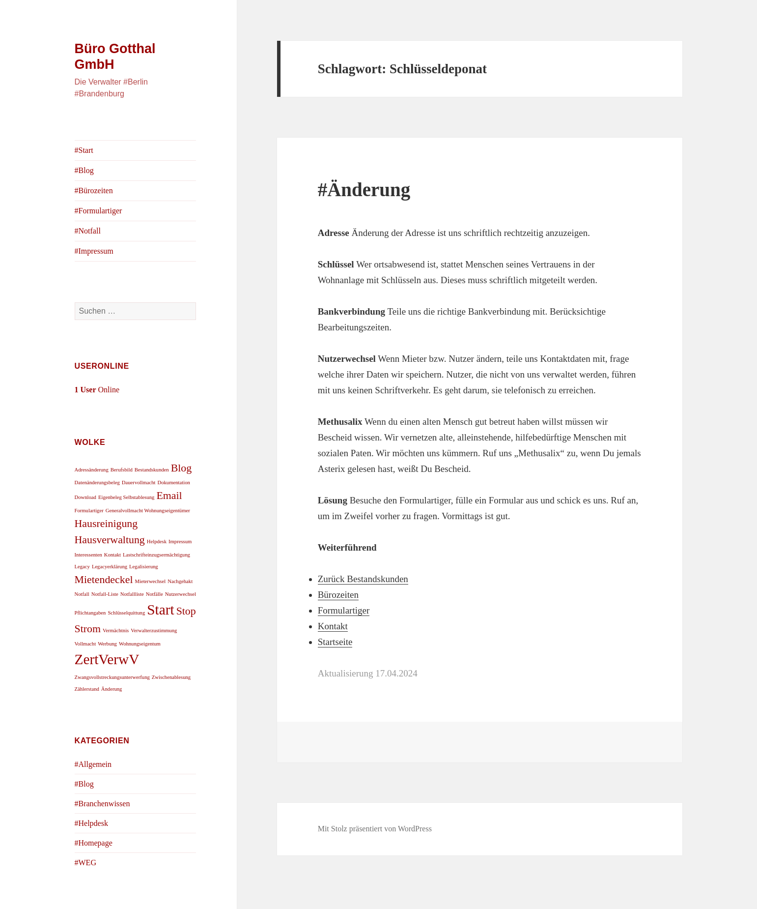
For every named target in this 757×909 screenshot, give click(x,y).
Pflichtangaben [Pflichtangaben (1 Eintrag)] (90, 613)
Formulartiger (344, 610)
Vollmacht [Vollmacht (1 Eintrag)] (85, 643)
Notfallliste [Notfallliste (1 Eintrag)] (132, 594)
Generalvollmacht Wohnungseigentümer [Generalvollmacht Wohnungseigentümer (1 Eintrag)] (148, 510)
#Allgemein (93, 764)
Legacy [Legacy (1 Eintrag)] (82, 566)
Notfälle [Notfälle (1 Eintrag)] (154, 594)
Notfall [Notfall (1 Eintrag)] (82, 594)
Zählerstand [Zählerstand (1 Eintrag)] (87, 689)
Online (97, 389)
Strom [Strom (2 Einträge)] (88, 629)
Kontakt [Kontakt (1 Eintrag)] (112, 554)
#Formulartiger (98, 210)
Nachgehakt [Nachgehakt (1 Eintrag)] (180, 581)
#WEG (85, 862)
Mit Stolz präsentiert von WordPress (375, 828)
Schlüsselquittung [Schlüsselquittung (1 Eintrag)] (126, 613)
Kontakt (333, 626)
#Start (84, 150)
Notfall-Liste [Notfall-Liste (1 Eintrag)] (104, 594)
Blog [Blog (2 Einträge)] (181, 468)
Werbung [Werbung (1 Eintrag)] (107, 643)
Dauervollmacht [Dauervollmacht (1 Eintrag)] (139, 482)
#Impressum (94, 251)
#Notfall (88, 231)
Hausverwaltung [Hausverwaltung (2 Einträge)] (110, 540)
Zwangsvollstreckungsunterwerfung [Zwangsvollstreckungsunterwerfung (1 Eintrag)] (112, 677)
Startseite (335, 642)
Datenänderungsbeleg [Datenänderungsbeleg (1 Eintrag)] (97, 482)
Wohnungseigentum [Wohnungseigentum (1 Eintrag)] (140, 643)
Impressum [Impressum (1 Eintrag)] (180, 541)
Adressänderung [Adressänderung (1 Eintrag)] (92, 469)
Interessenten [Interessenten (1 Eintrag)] (88, 554)
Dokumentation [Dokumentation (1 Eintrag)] (174, 482)
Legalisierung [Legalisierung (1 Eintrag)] (143, 566)
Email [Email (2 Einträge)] (169, 495)
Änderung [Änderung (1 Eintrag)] (111, 689)
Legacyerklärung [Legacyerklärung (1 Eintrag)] (109, 566)
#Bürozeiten (94, 190)
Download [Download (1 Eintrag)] (85, 497)
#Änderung (364, 189)
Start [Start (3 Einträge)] (160, 609)
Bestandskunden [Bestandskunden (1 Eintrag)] (152, 469)
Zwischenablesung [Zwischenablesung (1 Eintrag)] (171, 677)
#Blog (84, 170)
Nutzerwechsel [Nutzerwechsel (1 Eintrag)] (180, 594)
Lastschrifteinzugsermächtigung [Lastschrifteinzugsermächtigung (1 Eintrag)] (156, 554)
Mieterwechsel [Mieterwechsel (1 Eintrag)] (150, 581)
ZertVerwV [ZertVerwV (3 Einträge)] (107, 659)
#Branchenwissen (102, 803)
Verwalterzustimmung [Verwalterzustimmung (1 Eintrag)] (154, 630)
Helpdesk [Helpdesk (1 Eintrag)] (157, 541)
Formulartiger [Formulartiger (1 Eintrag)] (89, 510)
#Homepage (93, 843)
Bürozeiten (338, 594)
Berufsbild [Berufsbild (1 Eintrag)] (122, 469)
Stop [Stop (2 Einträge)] (186, 611)
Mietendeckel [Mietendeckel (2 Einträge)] (104, 580)
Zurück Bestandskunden (363, 579)
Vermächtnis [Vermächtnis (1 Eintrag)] (116, 630)
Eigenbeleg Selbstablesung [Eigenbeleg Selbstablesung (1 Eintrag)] (126, 497)
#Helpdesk (91, 823)
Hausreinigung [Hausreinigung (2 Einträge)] (106, 523)
